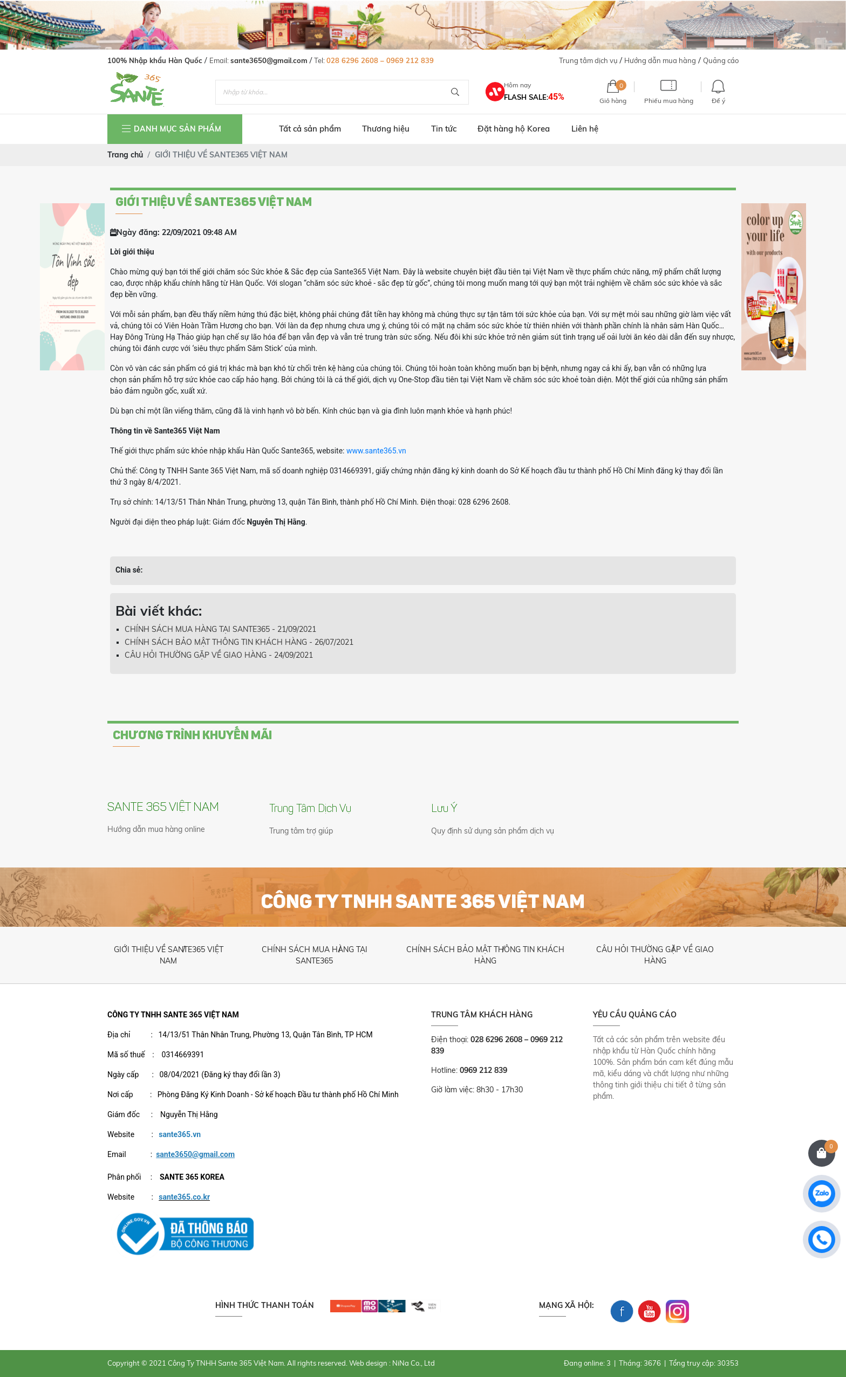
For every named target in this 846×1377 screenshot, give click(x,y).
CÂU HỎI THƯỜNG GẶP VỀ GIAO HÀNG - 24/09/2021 (219, 655)
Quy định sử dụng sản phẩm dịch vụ (492, 831)
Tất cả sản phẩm (310, 128)
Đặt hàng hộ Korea (513, 128)
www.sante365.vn (376, 450)
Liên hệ (584, 128)
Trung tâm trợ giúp (301, 831)
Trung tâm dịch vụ (588, 60)
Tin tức (443, 128)
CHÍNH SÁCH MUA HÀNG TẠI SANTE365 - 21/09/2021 (220, 629)
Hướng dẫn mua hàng (660, 60)
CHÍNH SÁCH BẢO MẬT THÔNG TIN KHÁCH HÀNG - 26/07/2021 (239, 642)
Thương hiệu (386, 128)
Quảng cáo (721, 60)
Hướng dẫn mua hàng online (156, 829)
